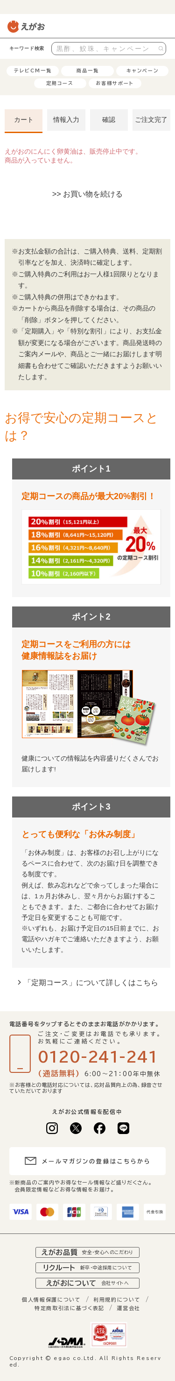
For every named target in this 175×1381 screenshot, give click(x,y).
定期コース (60, 83)
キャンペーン (142, 70)
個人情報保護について (51, 1299)
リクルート (88, 1267)
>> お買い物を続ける (87, 194)
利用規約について (116, 1299)
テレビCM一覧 (33, 70)
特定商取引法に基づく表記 (70, 1308)
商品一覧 (88, 70)
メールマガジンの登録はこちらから (96, 1161)
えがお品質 (87, 1252)
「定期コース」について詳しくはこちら (91, 982)
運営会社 (128, 1308)
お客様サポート (115, 83)
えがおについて (87, 1283)
